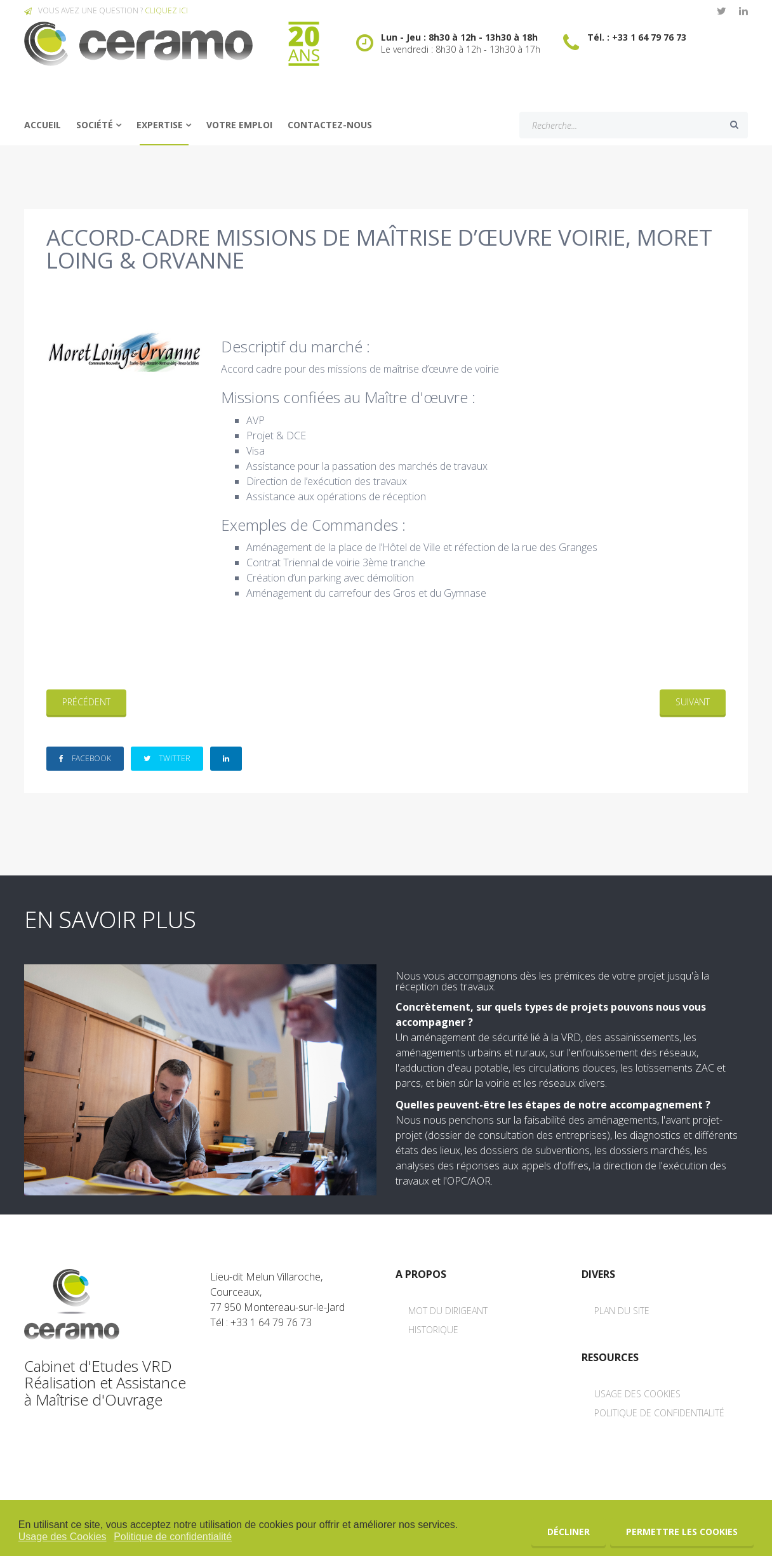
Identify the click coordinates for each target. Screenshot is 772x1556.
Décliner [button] (568, 1532)
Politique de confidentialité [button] (173, 1536)
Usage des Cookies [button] (62, 1536)
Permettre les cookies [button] (682, 1532)
